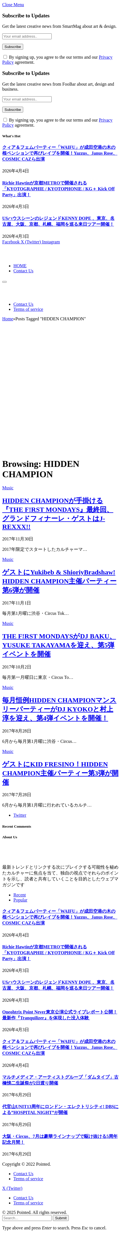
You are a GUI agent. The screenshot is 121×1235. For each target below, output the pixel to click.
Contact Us (23, 270)
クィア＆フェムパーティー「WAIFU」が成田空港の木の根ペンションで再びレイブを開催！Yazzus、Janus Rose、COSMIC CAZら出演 (59, 153)
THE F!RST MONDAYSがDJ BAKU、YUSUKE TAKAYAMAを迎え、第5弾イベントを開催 (59, 645)
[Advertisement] (60, 392)
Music (7, 487)
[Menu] (4, 282)
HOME (20, 265)
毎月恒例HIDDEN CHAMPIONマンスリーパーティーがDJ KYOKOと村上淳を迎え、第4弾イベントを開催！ (59, 709)
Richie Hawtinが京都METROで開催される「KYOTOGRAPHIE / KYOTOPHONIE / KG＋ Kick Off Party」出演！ (58, 189)
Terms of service (28, 309)
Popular (20, 900)
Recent (19, 894)
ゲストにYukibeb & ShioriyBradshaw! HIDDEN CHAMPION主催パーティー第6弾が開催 (59, 581)
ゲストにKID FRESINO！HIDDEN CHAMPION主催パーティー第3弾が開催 (60, 773)
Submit (61, 1218)
